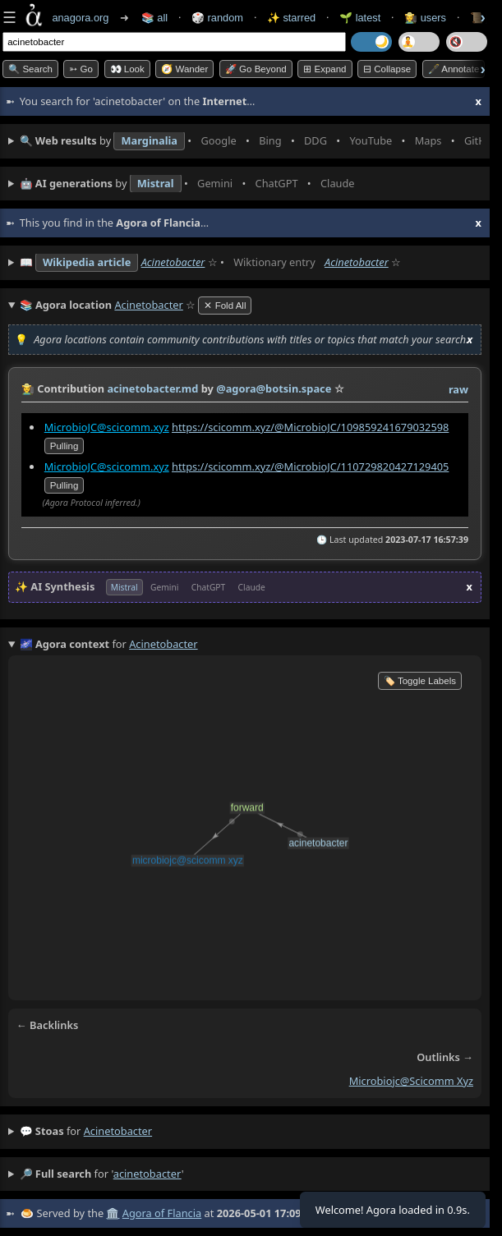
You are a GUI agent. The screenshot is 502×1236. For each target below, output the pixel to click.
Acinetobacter (173, 262)
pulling (64, 445)
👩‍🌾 (28, 388)
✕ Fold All (225, 305)
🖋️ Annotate (454, 69)
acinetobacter (118, 1130)
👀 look (127, 69)
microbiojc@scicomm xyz (411, 1080)
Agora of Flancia (161, 1213)
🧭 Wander (184, 69)
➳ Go (81, 69)
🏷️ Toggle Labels (420, 681)
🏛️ (112, 1213)
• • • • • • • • (250, 141)
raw (458, 389)
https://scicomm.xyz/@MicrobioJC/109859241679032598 (310, 426)
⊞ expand (324, 69)
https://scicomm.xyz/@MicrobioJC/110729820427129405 (310, 465)
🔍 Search (30, 69)
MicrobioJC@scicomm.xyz (106, 426)
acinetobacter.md (152, 388)
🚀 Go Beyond (256, 69)
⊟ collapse (387, 69)
